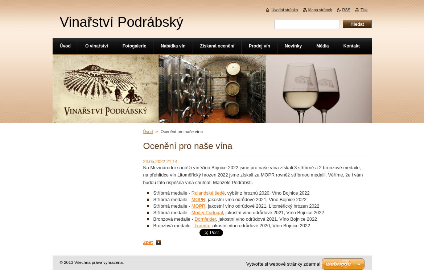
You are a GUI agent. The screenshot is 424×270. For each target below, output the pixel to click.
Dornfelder (205, 219)
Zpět (148, 242)
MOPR (198, 199)
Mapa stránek (320, 10)
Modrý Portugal (207, 212)
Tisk (364, 10)
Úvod (148, 131)
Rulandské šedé (208, 193)
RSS (346, 10)
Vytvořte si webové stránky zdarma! (283, 264)
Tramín (201, 225)
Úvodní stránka (284, 10)
